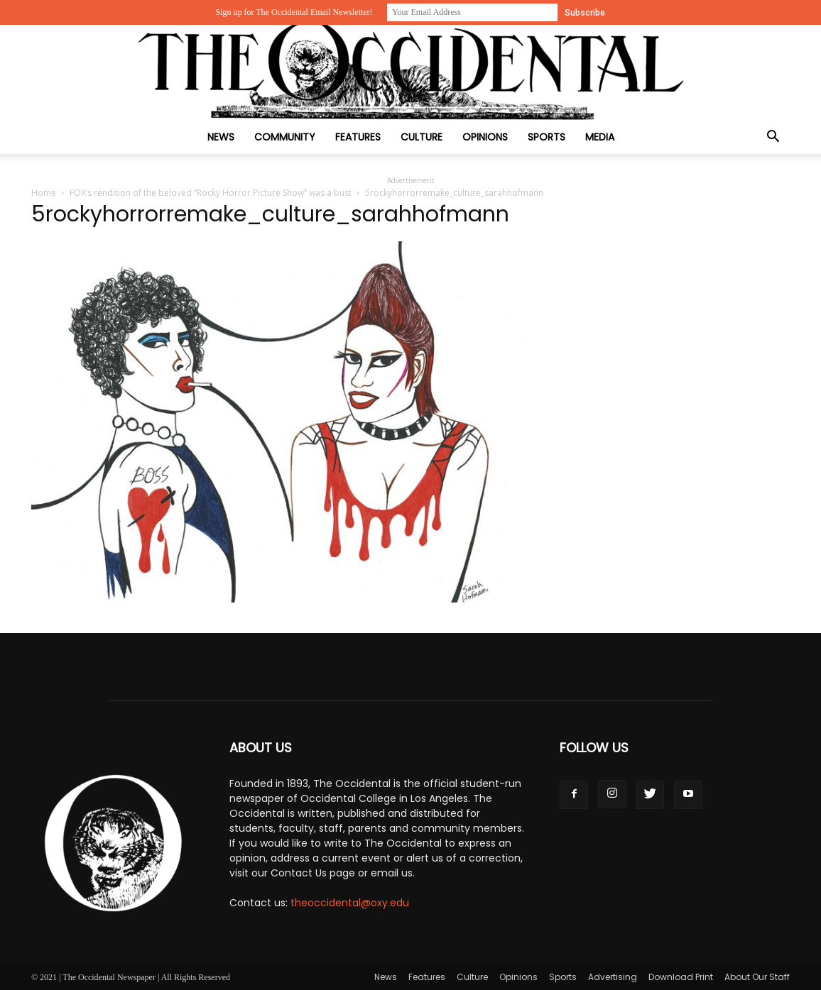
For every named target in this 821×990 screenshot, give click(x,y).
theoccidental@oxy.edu (349, 903)
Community (284, 137)
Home (43, 193)
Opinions (485, 137)
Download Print (680, 977)
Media (599, 137)
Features (358, 137)
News (220, 137)
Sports (546, 137)
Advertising (612, 977)
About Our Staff (757, 977)
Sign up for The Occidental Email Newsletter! (293, 12)
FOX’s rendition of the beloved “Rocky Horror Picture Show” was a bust (211, 193)
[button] (773, 138)
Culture (421, 137)
